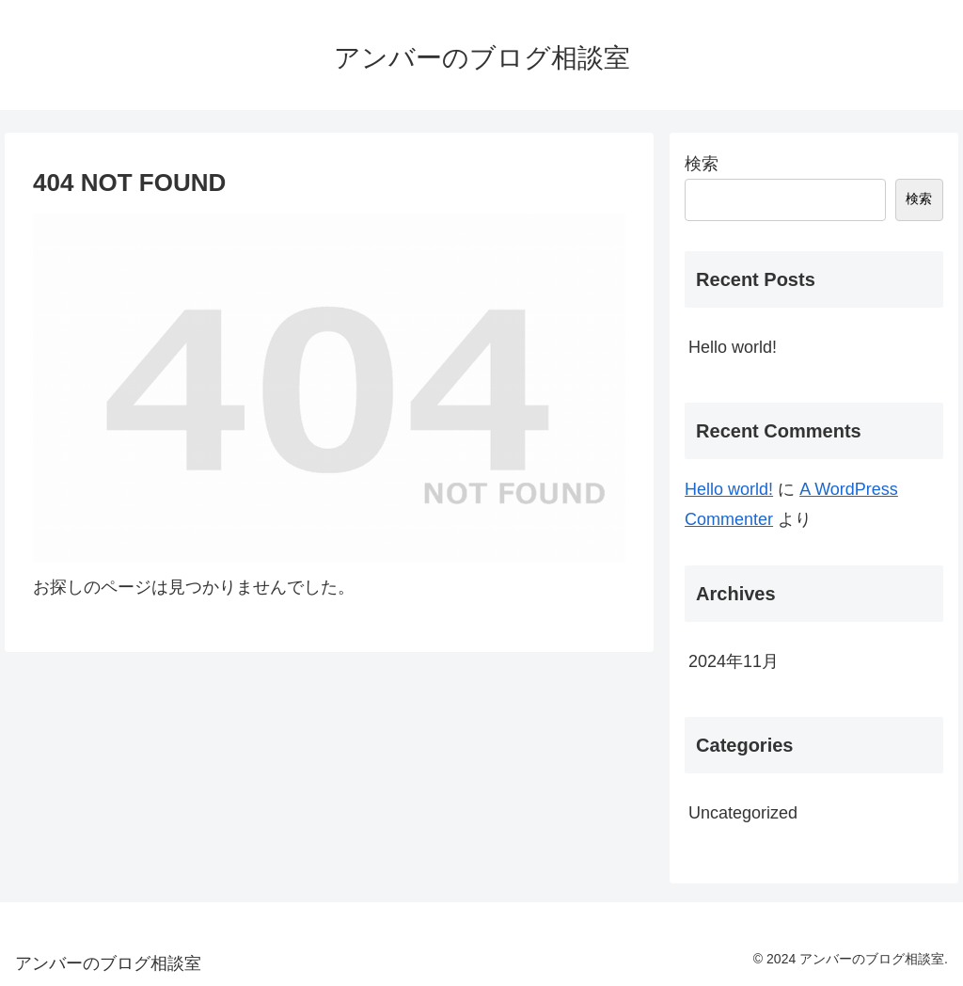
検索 (701, 163)
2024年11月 (733, 661)
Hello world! (732, 347)
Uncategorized (742, 812)
